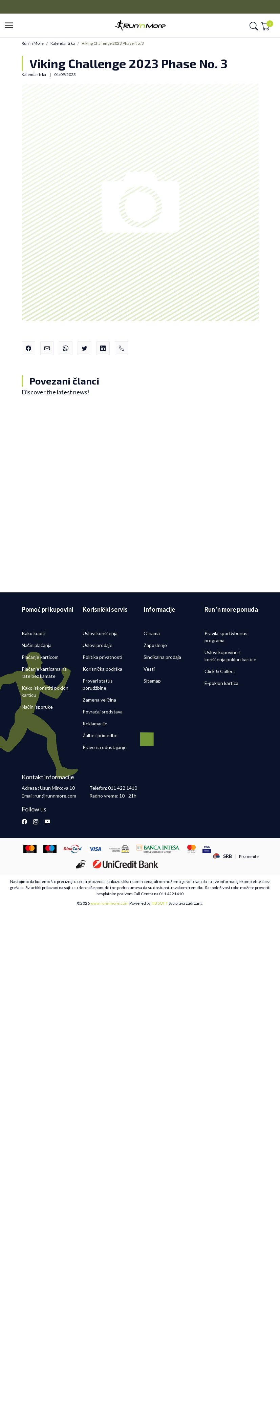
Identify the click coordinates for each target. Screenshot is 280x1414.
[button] (11, 26)
